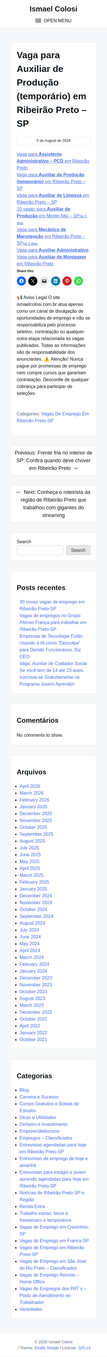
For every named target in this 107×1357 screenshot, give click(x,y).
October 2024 (33, 909)
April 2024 (30, 950)
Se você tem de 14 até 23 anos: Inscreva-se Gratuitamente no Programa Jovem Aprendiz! (52, 677)
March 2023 (32, 1005)
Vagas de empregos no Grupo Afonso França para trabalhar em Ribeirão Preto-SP (53, 622)
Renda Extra (32, 1206)
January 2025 (33, 889)
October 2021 (33, 1039)
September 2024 (36, 916)
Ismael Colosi (54, 9)
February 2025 (34, 882)
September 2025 (36, 834)
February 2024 (34, 964)
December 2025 (36, 813)
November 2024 (36, 902)
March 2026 (32, 793)
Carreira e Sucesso (39, 1097)
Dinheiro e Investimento (44, 1124)
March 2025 (32, 875)
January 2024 (33, 971)
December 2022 (36, 1012)
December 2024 (36, 895)
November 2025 (36, 820)
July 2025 (29, 847)
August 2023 (32, 998)
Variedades (31, 1309)
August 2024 (32, 923)
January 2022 (33, 1032)
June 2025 (30, 854)
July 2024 (29, 930)
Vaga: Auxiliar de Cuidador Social (54, 663)
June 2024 (30, 936)
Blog (24, 1090)
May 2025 (30, 861)
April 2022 (30, 1025)
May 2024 (30, 943)
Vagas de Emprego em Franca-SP (54, 1240)
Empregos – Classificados (46, 1138)
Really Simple (47, 1348)
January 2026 (33, 806)
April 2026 (30, 786)
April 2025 (30, 868)
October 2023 (33, 991)
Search (24, 541)
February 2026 (34, 799)
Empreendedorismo (40, 1131)
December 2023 (36, 978)
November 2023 (36, 984)
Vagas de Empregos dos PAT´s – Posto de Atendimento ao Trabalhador (53, 1295)
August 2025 (32, 841)
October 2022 (33, 1019)
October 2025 (33, 827)
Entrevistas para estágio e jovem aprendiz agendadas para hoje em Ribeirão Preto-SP (54, 1179)
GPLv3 (84, 1348)
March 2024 (32, 957)
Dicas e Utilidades (38, 1117)
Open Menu (57, 20)
